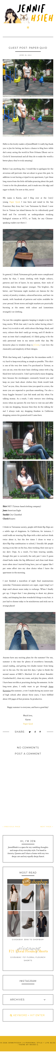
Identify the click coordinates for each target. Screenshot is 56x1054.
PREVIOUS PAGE (11, 827)
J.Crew (36, 344)
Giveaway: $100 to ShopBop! (28, 940)
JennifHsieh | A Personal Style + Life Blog (32, 1043)
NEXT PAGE (46, 827)
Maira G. (34, 1045)
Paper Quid (14, 202)
